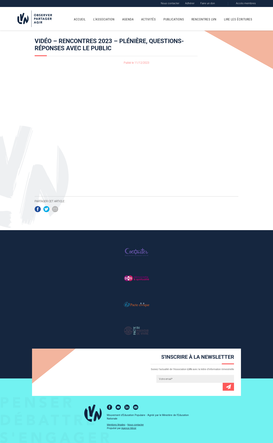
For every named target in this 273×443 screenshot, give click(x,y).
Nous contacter (170, 3)
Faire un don (207, 3)
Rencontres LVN (204, 19)
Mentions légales (116, 424)
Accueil (80, 19)
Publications (173, 19)
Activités (148, 19)
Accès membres (246, 3)
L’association (104, 19)
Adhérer (189, 3)
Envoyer (228, 387)
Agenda (128, 19)
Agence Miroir (128, 428)
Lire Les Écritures (238, 19)
